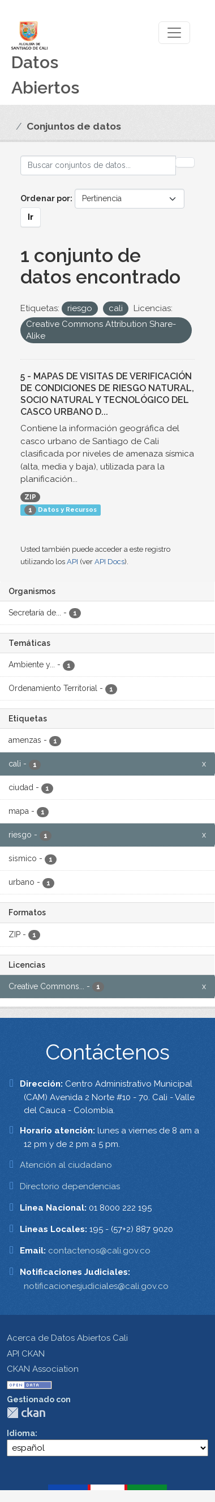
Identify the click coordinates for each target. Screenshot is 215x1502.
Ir (30, 216)
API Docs (109, 561)
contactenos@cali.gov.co (99, 1251)
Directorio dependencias (70, 1186)
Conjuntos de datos (74, 126)
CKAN (26, 1413)
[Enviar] (185, 162)
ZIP (30, 497)
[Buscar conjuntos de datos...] (98, 165)
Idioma (21, 1433)
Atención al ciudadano (66, 1165)
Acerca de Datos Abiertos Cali (67, 1338)
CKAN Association (43, 1369)
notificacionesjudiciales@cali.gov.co (96, 1286)
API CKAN (26, 1354)
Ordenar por (45, 198)
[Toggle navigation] (174, 32)
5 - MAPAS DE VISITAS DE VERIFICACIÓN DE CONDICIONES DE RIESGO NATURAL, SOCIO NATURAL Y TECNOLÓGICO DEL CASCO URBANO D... (107, 394)
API (72, 561)
